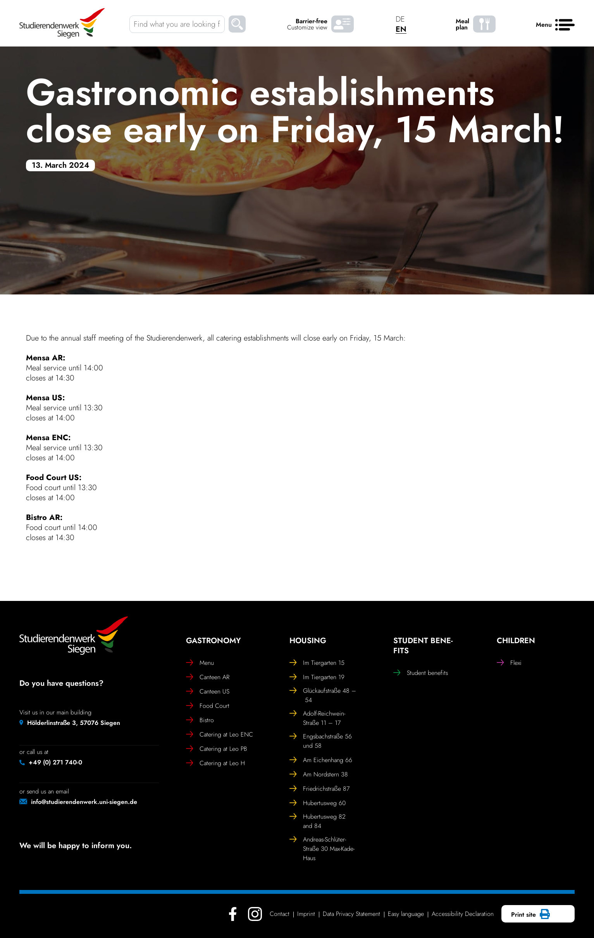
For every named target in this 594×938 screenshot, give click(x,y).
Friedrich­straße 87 (319, 788)
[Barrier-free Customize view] (342, 24)
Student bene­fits (423, 646)
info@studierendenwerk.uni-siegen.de (84, 801)
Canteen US (207, 691)
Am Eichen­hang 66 (320, 760)
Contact (279, 913)
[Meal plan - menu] (484, 24)
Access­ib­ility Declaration (463, 913)
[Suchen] (237, 25)
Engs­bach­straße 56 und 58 (320, 741)
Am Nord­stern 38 (318, 774)
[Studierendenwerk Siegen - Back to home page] (62, 23)
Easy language (406, 913)
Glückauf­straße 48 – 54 (322, 695)
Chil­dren (516, 641)
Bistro (200, 720)
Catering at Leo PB (216, 749)
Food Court (207, 706)
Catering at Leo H (215, 763)
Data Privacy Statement (351, 913)
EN (401, 29)
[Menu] (565, 25)
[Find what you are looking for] (177, 24)
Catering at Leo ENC (219, 734)
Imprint (306, 913)
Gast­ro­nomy (213, 641)
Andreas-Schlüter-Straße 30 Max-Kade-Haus (322, 848)
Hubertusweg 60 (317, 803)
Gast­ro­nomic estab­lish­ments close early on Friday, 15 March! (295, 111)
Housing (307, 641)
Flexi (509, 663)
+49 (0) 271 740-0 (55, 762)
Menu (200, 663)
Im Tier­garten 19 (316, 677)
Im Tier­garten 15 (316, 663)
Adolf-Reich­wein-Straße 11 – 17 (317, 718)
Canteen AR (207, 677)
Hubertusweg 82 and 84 (317, 821)
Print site (529, 914)
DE (400, 19)
